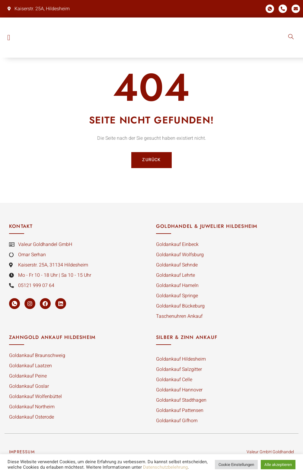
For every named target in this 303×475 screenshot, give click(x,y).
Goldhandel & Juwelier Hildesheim (206, 227)
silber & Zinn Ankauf (186, 338)
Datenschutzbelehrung (165, 467)
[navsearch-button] (291, 37)
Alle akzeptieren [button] (278, 464)
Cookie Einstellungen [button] (236, 464)
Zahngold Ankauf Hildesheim (52, 338)
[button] (8, 37)
